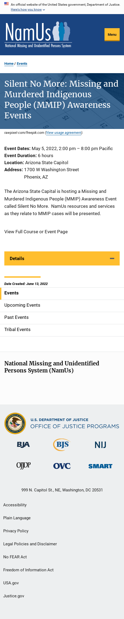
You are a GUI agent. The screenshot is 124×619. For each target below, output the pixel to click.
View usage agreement (63, 132)
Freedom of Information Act (28, 570)
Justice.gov (13, 596)
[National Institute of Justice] (100, 449)
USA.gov (11, 583)
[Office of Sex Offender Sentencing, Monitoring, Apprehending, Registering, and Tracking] (100, 469)
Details (17, 258)
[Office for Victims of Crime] (62, 470)
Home (9, 63)
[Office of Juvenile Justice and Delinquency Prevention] (24, 470)
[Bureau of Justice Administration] (23, 449)
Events (22, 63)
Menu (112, 35)
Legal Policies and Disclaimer (30, 544)
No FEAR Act (15, 557)
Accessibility (15, 505)
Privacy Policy (15, 531)
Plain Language (17, 518)
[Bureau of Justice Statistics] (62, 452)
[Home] (38, 34)
